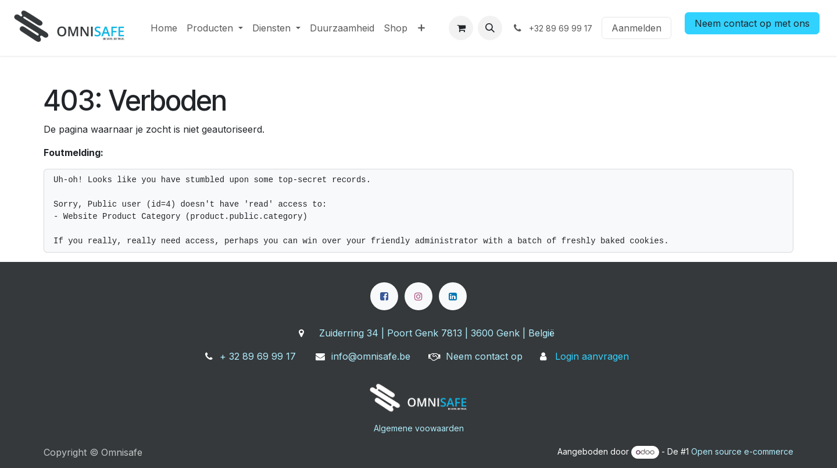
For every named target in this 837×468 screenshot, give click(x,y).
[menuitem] (164, 28)
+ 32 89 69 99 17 (258, 356)
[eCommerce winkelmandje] (461, 28)
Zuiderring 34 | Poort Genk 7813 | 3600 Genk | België (437, 333)
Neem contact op (484, 356)
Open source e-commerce (742, 451)
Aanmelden (636, 28)
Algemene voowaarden (419, 428)
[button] (490, 28)
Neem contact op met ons (752, 23)
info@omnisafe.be (370, 356)
